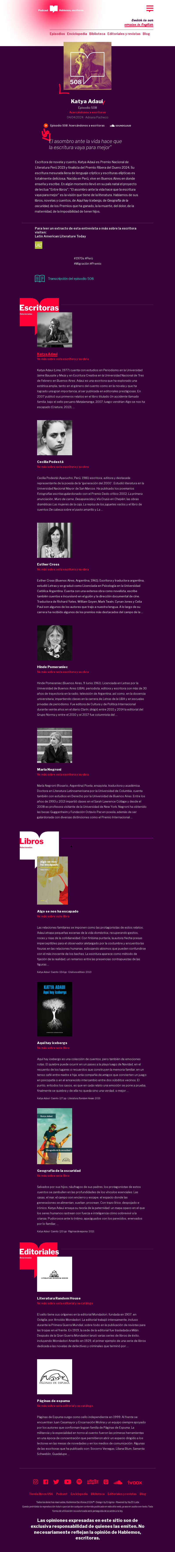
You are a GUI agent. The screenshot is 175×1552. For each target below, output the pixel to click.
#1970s (79, 258)
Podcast (61, 1494)
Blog (146, 34)
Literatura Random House (81, 1098)
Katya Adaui (43, 972)
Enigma (110, 1502)
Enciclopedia (77, 34)
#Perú (89, 258)
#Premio (95, 263)
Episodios (57, 34)
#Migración (81, 263)
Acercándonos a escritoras (87, 112)
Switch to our (139, 22)
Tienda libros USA (41, 1494)
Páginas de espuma (78, 1231)
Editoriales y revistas (124, 34)
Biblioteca (97, 34)
